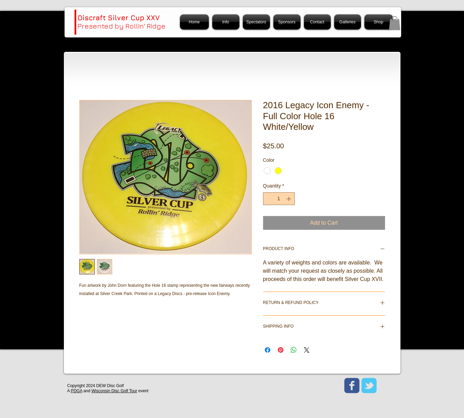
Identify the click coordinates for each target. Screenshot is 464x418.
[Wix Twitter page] (369, 385)
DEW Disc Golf (110, 385)
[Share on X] (307, 350)
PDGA (76, 390)
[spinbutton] (279, 199)
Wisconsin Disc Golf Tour (114, 390)
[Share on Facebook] (267, 350)
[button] (394, 23)
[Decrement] (268, 199)
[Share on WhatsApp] (294, 350)
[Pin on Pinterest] (280, 350)
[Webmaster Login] (100, 379)
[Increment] (289, 199)
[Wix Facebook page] (352, 385)
